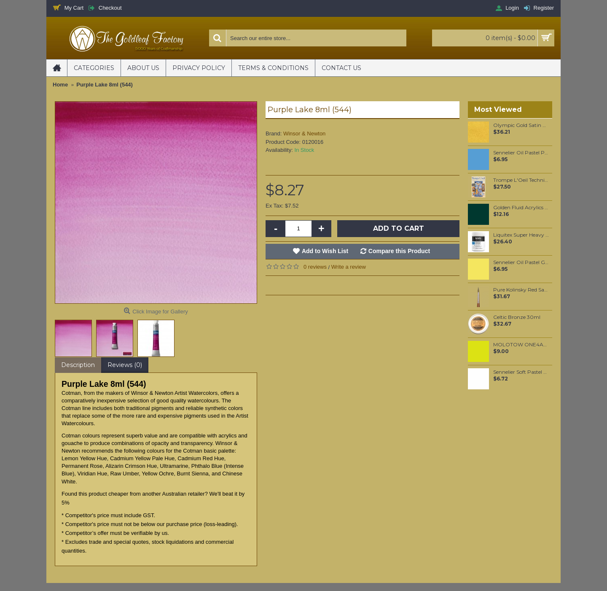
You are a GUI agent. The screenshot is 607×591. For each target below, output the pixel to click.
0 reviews (315, 267)
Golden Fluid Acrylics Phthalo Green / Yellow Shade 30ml (521, 207)
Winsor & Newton (304, 133)
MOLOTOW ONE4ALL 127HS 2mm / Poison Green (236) (521, 345)
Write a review (348, 267)
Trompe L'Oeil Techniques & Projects (521, 180)
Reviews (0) (124, 365)
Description (78, 365)
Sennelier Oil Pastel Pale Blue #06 (521, 153)
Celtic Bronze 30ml (516, 317)
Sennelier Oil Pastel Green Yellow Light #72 (521, 262)
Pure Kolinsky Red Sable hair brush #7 (521, 290)
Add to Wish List (325, 251)
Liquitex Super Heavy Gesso (521, 235)
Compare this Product (399, 251)
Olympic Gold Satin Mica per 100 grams (521, 125)
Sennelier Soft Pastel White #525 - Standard (521, 372)
